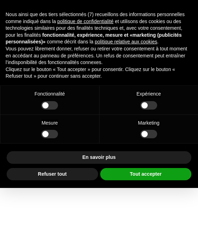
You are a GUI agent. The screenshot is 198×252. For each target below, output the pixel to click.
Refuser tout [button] (52, 174)
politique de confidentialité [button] (85, 21)
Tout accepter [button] (146, 174)
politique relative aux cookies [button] (126, 41)
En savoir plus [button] (99, 157)
